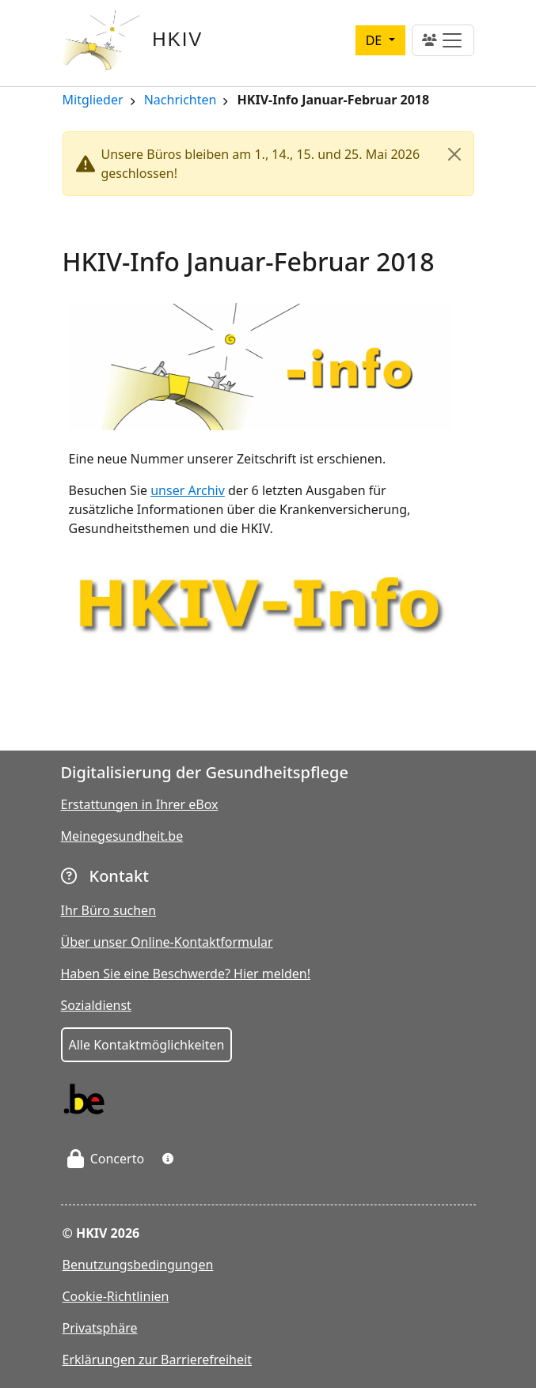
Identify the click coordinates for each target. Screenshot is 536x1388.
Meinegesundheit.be (122, 836)
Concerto (106, 1158)
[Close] (454, 154)
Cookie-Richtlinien (116, 1296)
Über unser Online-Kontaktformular (167, 942)
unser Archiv (187, 490)
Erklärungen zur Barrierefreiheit (157, 1359)
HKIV (177, 39)
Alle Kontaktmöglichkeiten (147, 1044)
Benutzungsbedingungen (138, 1264)
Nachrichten (180, 100)
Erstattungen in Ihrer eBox (140, 804)
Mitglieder (93, 100)
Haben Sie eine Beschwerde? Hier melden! (186, 973)
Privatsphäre (100, 1328)
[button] (168, 1159)
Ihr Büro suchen (109, 910)
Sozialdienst (96, 1005)
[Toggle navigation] (443, 40)
